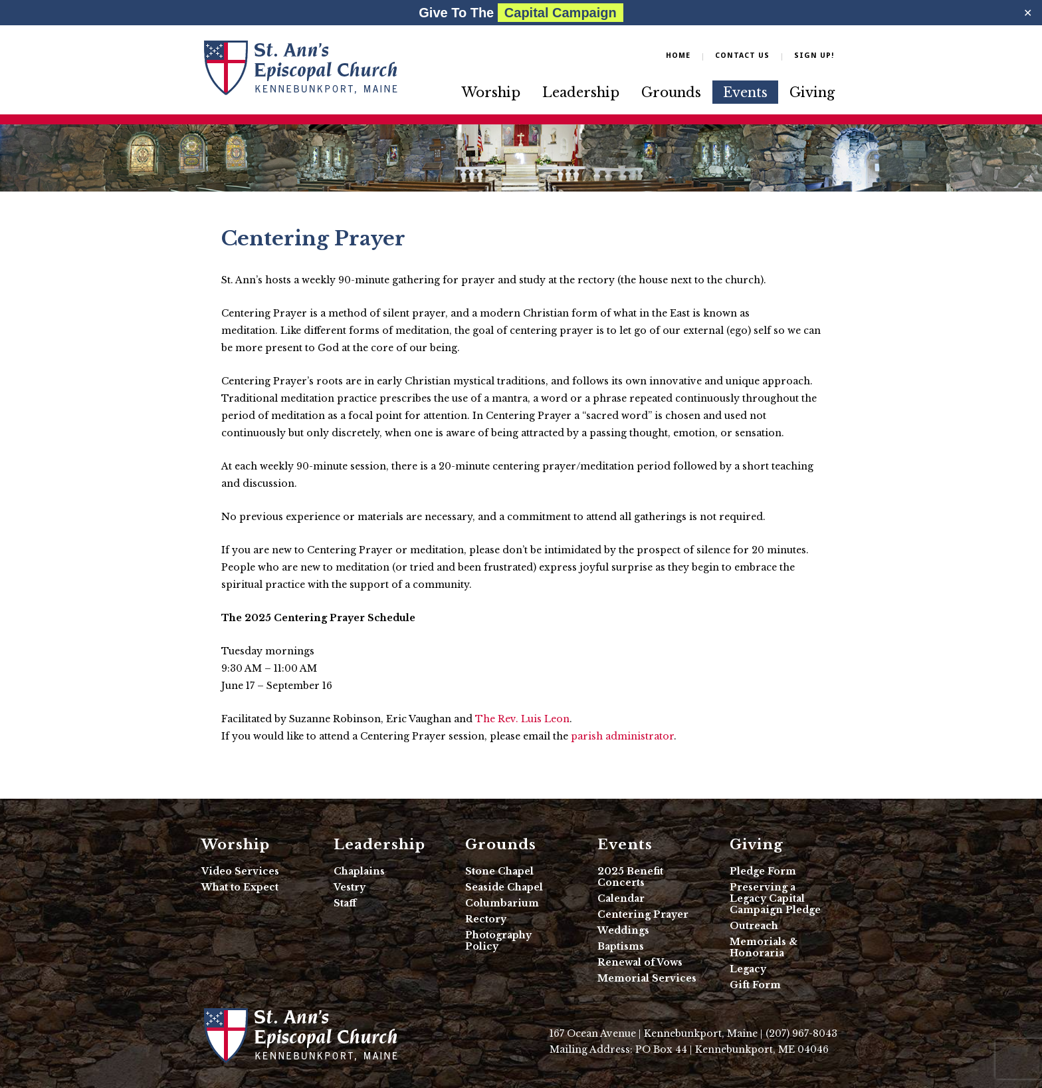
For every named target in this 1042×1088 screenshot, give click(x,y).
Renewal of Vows (639, 962)
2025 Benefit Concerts (630, 876)
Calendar (621, 898)
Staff (345, 903)
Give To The (521, 12)
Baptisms (620, 946)
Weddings (623, 930)
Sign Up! (814, 55)
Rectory (485, 919)
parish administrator (622, 736)
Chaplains (359, 871)
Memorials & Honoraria (763, 947)
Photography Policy (498, 940)
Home (678, 55)
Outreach (754, 926)
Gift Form (755, 985)
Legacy (748, 969)
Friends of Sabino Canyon (300, 67)
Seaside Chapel (504, 887)
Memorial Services (646, 978)
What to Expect (239, 887)
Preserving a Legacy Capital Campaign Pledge (775, 898)
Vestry (349, 887)
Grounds (671, 92)
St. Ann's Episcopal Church (300, 1035)
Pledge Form (763, 871)
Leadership (580, 92)
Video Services (240, 871)
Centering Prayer (642, 914)
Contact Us (742, 55)
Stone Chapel (499, 871)
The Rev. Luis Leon (522, 719)
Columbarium (502, 903)
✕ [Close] (1027, 13)
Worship (491, 92)
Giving (812, 92)
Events (745, 92)
